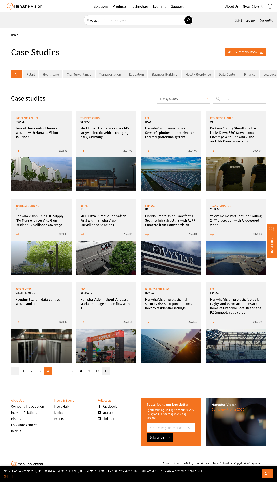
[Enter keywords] (145, 20)
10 (97, 371)
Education (136, 74)
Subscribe (159, 437)
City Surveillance (79, 74)
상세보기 (8, 476)
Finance (249, 74)
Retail (30, 74)
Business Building (164, 74)
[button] (101, 6)
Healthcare (51, 74)
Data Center (227, 74)
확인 (267, 473)
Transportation (110, 74)
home (14, 35)
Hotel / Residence (198, 74)
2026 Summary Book (245, 52)
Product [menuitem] (92, 20)
